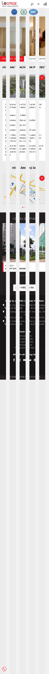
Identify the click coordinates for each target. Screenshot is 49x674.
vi (38, 4)
